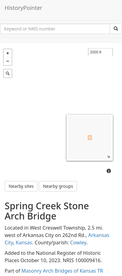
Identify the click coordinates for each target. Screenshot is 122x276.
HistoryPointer (23, 7)
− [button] (8, 61)
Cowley (78, 242)
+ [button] (8, 53)
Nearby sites (21, 186)
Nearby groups (58, 186)
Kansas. (24, 242)
